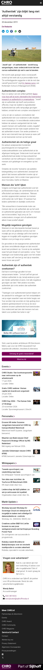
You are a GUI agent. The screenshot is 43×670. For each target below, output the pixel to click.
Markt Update (9, 501)
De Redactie (7, 27)
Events (5, 366)
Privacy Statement (9, 643)
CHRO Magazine (8, 629)
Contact (5, 636)
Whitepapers (8, 463)
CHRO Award (7, 621)
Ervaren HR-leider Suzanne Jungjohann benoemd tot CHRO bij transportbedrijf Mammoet (16, 425)
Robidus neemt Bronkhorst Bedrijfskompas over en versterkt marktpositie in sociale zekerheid (16, 545)
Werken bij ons (7, 640)
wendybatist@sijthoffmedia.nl (17, 599)
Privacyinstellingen (9, 651)
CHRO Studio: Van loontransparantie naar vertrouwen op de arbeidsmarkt (17, 375)
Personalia (7, 416)
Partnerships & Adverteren (12, 614)
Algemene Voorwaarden (11, 647)
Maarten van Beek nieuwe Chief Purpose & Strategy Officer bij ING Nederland (16, 441)
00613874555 (11, 596)
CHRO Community (8, 625)
